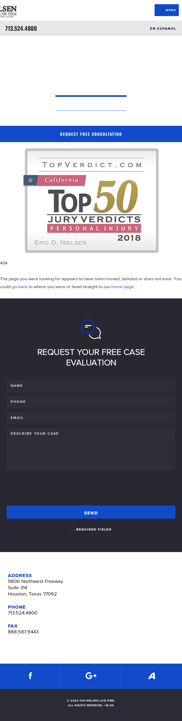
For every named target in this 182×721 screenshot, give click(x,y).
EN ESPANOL (163, 29)
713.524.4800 (21, 28)
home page (122, 286)
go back (20, 286)
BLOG (110, 705)
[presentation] (47, 487)
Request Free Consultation (91, 134)
